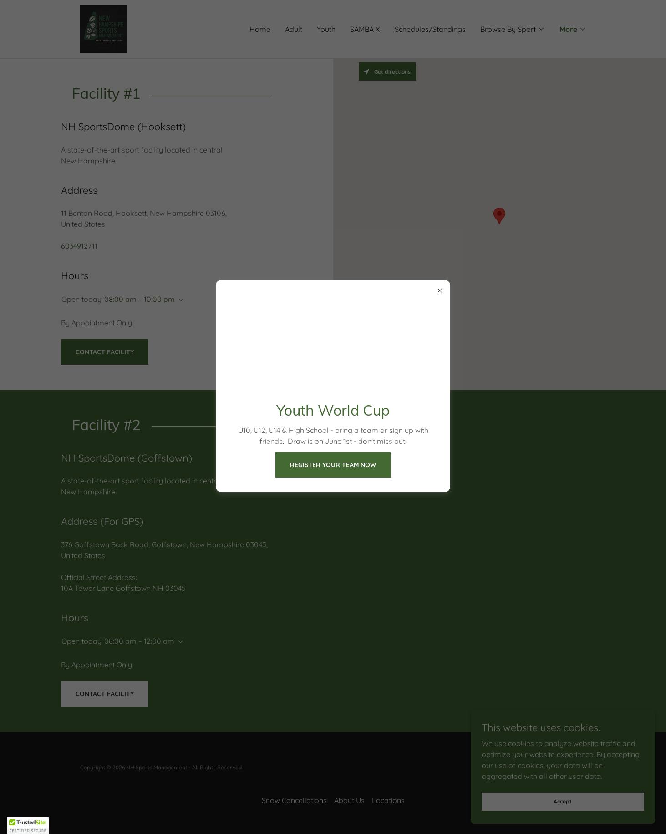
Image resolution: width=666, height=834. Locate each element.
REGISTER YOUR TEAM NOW (333, 465)
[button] (28, 825)
